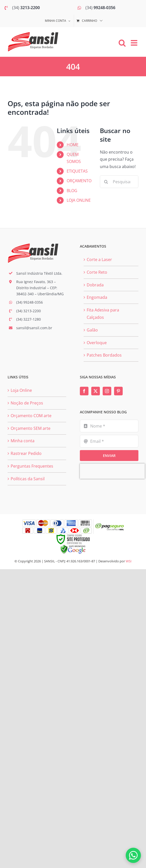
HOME (73, 144)
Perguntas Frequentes (32, 466)
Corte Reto (97, 272)
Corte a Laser (99, 259)
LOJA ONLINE (79, 200)
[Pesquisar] (106, 181)
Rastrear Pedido (26, 453)
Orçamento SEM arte (30, 428)
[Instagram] (107, 391)
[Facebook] (84, 391)
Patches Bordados (104, 355)
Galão (92, 330)
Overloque (97, 342)
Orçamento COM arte (31, 415)
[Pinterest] (118, 391)
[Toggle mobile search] (122, 43)
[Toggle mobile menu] (134, 43)
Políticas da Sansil (28, 479)
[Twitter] (95, 391)
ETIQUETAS (77, 171)
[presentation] (112, 471)
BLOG (72, 190)
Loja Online (21, 390)
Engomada (97, 297)
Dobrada (95, 285)
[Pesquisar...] (119, 181)
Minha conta (22, 441)
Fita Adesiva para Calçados (103, 313)
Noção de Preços (27, 403)
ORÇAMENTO (79, 180)
